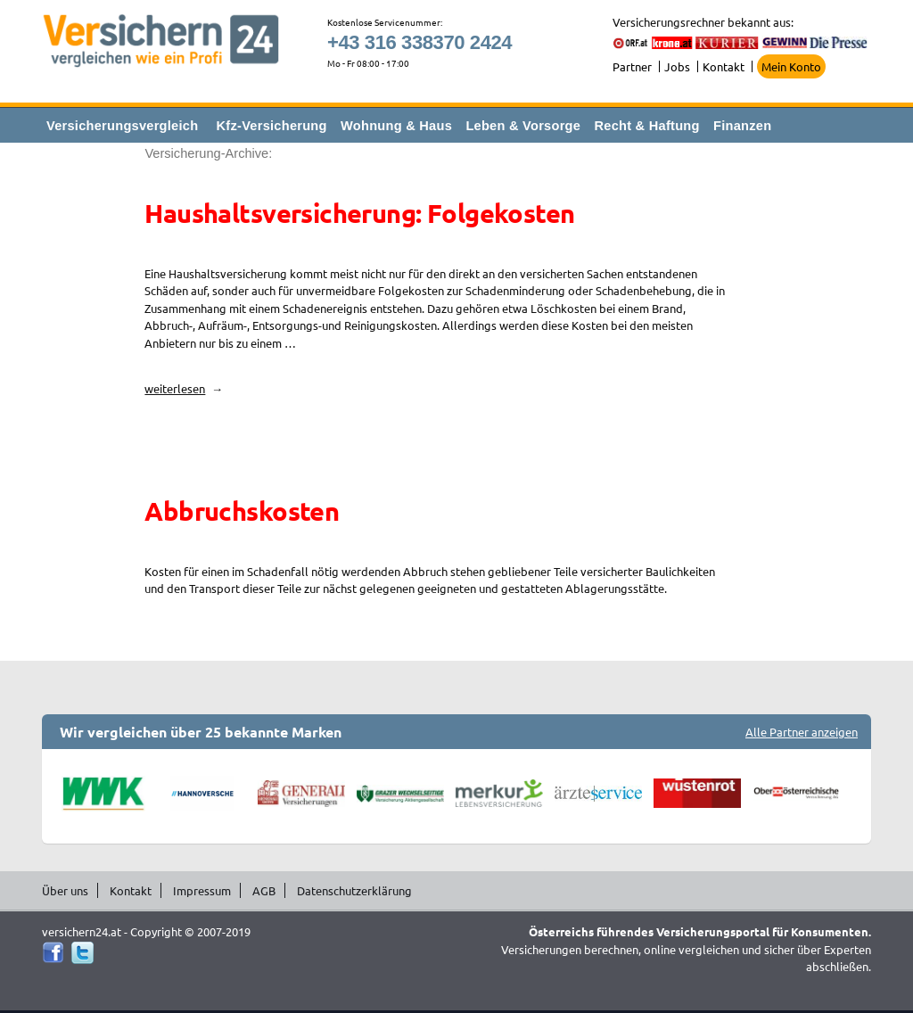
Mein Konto (791, 66)
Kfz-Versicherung (272, 126)
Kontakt (723, 66)
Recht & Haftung (646, 126)
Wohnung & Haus (396, 126)
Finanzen (742, 126)
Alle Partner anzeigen (801, 731)
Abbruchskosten (241, 511)
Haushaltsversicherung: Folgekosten (359, 213)
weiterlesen (183, 388)
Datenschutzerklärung (354, 890)
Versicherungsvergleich (122, 126)
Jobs (677, 66)
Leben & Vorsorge (522, 126)
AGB (264, 890)
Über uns (65, 890)
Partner (632, 66)
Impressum (202, 890)
